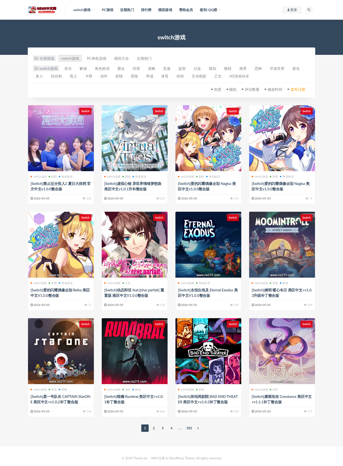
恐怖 (258, 68)
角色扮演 (102, 68)
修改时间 (275, 89)
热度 (217, 89)
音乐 (68, 68)
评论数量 (252, 89)
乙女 (218, 76)
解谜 (83, 68)
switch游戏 (70, 58)
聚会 (121, 68)
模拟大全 (121, 58)
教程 (227, 68)
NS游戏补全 (239, 76)
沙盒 (197, 68)
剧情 (119, 76)
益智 (182, 68)
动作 (104, 76)
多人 (39, 76)
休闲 (180, 76)
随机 (233, 89)
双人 (73, 76)
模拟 (212, 68)
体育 (165, 76)
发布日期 (297, 89)
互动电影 (199, 76)
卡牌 (88, 76)
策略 (151, 68)
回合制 (56, 76)
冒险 (134, 76)
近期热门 (144, 58)
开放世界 (277, 68)
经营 (136, 68)
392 (189, 428)
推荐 (243, 68)
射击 (296, 68)
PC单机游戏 (96, 58)
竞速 (167, 68)
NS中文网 (158, 458)
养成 (149, 76)
